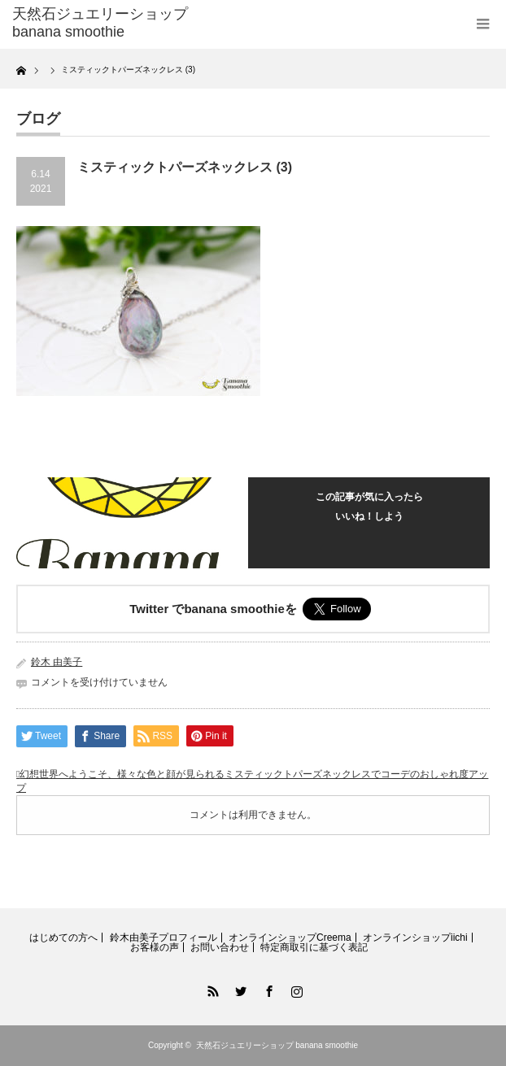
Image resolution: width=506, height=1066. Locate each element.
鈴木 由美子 (56, 662)
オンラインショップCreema (290, 937)
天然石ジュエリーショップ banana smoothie (277, 1045)
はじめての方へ (63, 937)
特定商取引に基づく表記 (314, 947)
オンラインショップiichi (415, 937)
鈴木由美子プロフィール (163, 937)
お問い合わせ (219, 947)
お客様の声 (154, 947)
